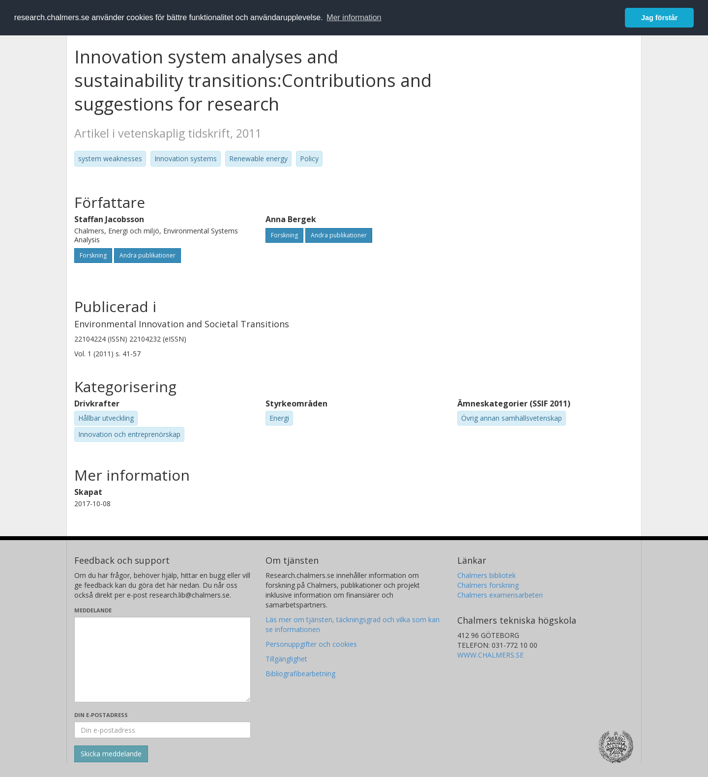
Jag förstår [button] (659, 18)
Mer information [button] (353, 17)
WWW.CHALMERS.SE (490, 655)
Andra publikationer (147, 255)
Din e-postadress (101, 715)
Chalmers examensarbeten (500, 595)
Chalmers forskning (488, 585)
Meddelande (93, 610)
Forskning (93, 255)
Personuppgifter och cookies (311, 644)
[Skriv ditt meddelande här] (162, 659)
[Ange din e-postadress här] (162, 729)
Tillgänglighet (286, 658)
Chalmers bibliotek (486, 575)
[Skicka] (111, 754)
